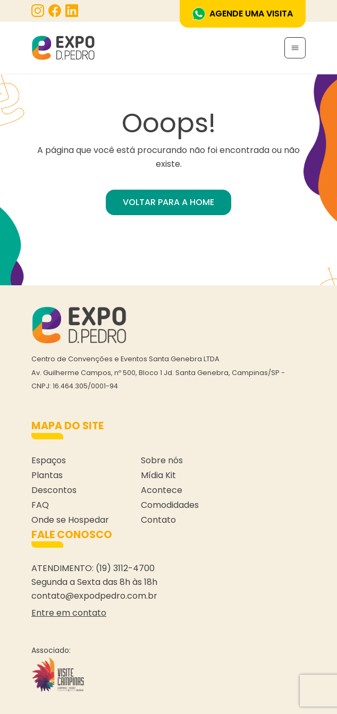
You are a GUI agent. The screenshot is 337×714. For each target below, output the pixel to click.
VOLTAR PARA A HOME (168, 202)
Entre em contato (68, 613)
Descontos (54, 490)
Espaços (48, 460)
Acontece (161, 490)
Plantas (47, 475)
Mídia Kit (158, 475)
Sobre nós (162, 460)
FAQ (40, 505)
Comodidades (170, 505)
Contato (158, 520)
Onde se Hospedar (70, 520)
